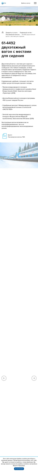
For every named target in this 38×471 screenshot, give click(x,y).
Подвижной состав (26, 32)
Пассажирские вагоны (13, 34)
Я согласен (19, 468)
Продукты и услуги (11, 32)
